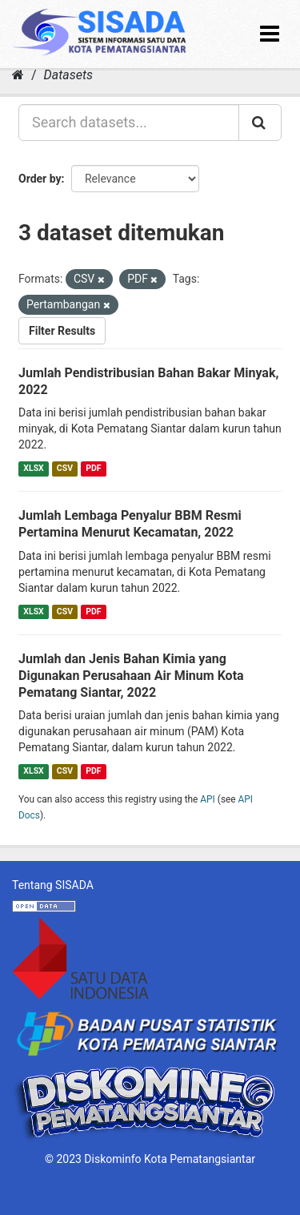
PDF (93, 468)
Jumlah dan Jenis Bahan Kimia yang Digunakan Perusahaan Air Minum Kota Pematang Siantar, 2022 (131, 675)
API (207, 799)
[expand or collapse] (269, 34)
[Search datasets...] (128, 122)
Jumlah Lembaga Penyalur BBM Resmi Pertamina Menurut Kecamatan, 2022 (130, 524)
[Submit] (260, 122)
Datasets (68, 74)
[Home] (18, 74)
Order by (40, 178)
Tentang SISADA (53, 885)
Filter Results (62, 330)
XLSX (33, 468)
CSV (65, 468)
